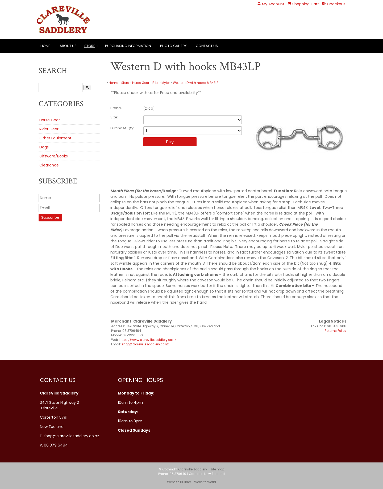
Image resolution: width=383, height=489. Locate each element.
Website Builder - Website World (191, 482)
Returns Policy (335, 331)
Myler (165, 83)
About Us (68, 45)
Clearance (49, 165)
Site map (217, 469)
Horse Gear (49, 120)
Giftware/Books (53, 156)
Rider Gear (49, 129)
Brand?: (116, 108)
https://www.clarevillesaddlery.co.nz (147, 340)
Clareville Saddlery (192, 469)
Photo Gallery (173, 45)
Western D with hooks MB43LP (195, 83)
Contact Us (207, 45)
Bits (155, 83)
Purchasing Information (128, 45)
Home (45, 45)
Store (89, 45)
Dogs (44, 147)
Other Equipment (55, 138)
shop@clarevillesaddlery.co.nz (145, 344)
